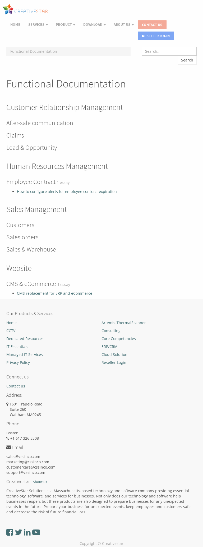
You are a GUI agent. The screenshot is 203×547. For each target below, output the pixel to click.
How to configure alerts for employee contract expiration (67, 191)
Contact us (15, 386)
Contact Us (152, 24)
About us (40, 482)
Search (187, 60)
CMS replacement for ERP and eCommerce (54, 293)
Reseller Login (156, 35)
